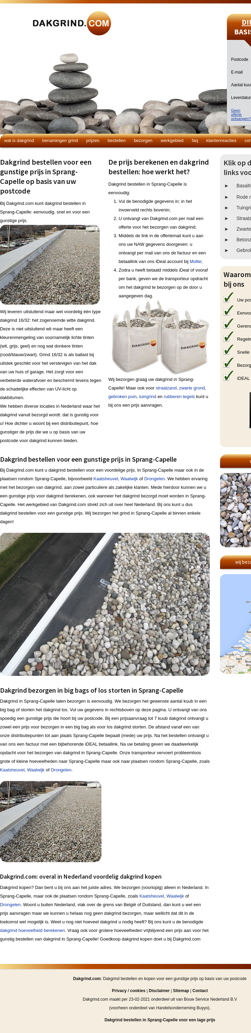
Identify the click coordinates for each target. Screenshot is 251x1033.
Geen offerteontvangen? (241, 114)
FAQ (195, 140)
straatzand (166, 388)
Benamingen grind (60, 140)
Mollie (195, 261)
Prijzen (92, 140)
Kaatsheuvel (106, 478)
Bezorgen (143, 140)
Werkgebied (172, 140)
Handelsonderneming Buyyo (182, 1007)
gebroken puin (122, 396)
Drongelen (154, 478)
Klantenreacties (221, 140)
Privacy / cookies (128, 990)
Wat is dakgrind (19, 140)
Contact (200, 990)
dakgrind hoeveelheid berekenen (32, 930)
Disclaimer (159, 990)
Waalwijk (129, 478)
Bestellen (116, 140)
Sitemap (181, 990)
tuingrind (147, 396)
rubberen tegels (179, 396)
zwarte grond (192, 388)
